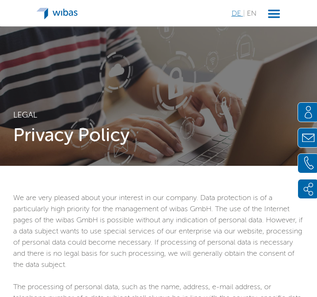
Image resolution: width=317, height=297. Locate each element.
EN (251, 13)
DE (237, 13)
